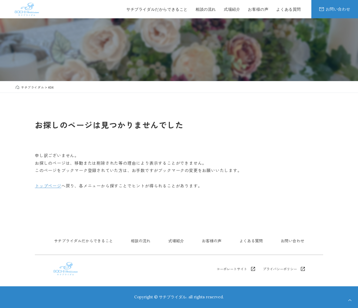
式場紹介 (176, 240)
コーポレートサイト (231, 268)
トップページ (48, 185)
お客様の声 (211, 240)
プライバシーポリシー (280, 268)
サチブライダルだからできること (83, 240)
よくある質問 (251, 240)
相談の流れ (140, 240)
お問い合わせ (292, 240)
